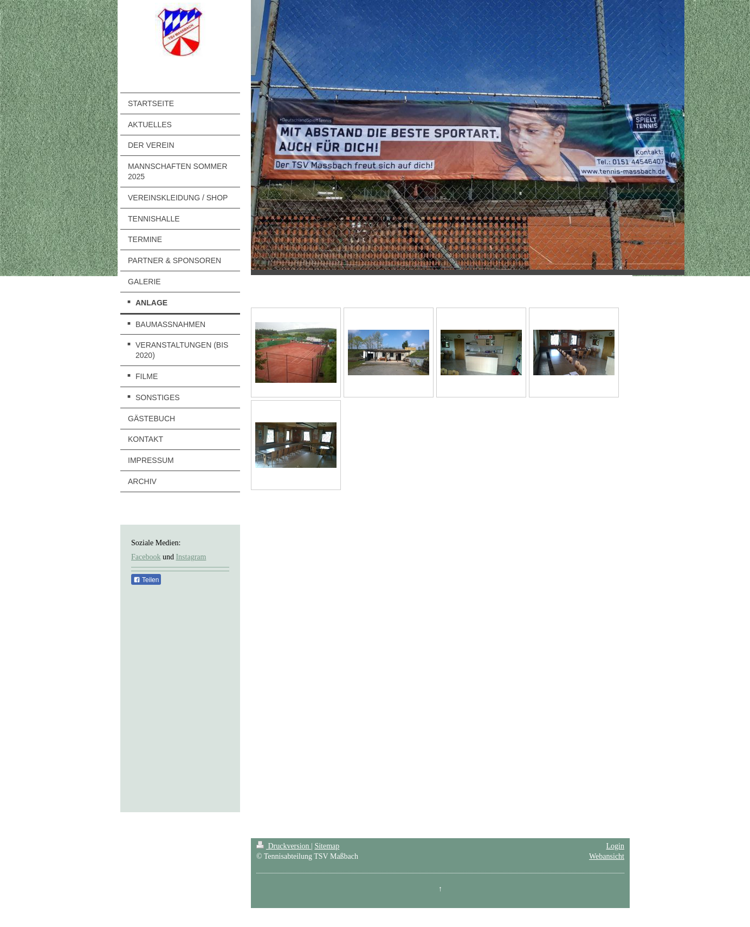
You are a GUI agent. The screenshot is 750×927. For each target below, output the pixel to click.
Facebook (145, 557)
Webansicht (606, 856)
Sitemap (326, 846)
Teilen (146, 580)
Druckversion (283, 846)
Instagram (191, 557)
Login (615, 846)
